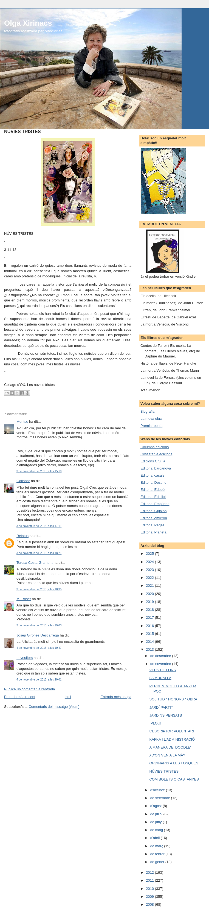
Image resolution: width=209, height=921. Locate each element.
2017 (150, 617)
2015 (150, 634)
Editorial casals (152, 475)
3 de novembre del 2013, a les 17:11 (38, 525)
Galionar (23, 481)
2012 (150, 872)
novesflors (24, 658)
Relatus (22, 536)
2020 (150, 594)
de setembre (160, 798)
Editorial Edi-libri (153, 497)
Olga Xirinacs (28, 23)
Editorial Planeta (153, 532)
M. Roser (23, 599)
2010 (150, 889)
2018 (150, 610)
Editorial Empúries (155, 504)
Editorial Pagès (152, 525)
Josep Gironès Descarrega (37, 635)
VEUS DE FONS (162, 670)
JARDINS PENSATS (165, 715)
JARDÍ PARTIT (161, 707)
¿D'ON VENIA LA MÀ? (167, 755)
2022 (150, 578)
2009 (150, 896)
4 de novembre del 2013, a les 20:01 (38, 679)
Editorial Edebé (152, 490)
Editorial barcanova (155, 468)
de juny (156, 822)
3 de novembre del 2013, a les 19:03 (38, 625)
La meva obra (151, 418)
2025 (150, 554)
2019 (150, 602)
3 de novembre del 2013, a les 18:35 (38, 589)
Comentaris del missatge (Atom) (54, 707)
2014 (150, 642)
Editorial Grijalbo (153, 511)
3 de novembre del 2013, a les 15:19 (38, 471)
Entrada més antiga (115, 697)
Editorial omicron (153, 518)
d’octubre (158, 790)
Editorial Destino (153, 482)
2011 (150, 880)
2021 (150, 585)
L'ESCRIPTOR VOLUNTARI (171, 731)
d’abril (155, 838)
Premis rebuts (151, 426)
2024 (150, 562)
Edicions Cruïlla (152, 461)
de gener (157, 862)
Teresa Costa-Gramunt (34, 563)
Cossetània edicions (156, 454)
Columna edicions (154, 447)
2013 (150, 649)
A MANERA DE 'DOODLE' (170, 747)
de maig (157, 830)
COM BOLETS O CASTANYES (174, 779)
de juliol (156, 814)
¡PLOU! (155, 723)
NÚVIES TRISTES (164, 771)
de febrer (158, 854)
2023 (150, 570)
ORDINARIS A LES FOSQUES (173, 763)
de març (157, 846)
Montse (22, 422)
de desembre (161, 656)
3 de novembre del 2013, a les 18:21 (38, 553)
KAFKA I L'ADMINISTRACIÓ (172, 739)
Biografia (147, 411)
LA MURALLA (160, 678)
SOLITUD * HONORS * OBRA (173, 699)
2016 (150, 626)
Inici (68, 697)
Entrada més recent (19, 697)
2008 (150, 904)
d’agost (156, 806)
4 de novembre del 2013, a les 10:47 (38, 647)
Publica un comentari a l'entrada (29, 689)
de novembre (161, 664)
